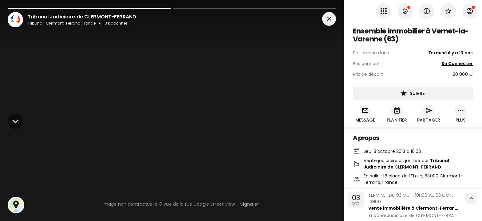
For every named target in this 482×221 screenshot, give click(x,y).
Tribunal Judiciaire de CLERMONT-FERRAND (406, 164)
